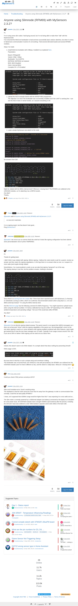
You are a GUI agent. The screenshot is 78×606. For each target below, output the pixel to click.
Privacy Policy (47, 597)
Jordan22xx (38, 541)
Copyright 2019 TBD (19, 597)
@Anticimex (11, 227)
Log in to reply (67, 205)
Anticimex (11, 236)
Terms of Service (59, 597)
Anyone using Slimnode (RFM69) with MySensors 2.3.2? (33, 216)
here (50, 50)
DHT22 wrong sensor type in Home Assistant (30, 546)
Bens (20, 534)
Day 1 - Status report (20, 505)
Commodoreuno (39, 548)
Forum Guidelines (34, 597)
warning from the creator (22, 298)
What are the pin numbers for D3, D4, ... (28, 530)
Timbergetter (15, 518)
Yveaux (10, 213)
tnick (36, 524)
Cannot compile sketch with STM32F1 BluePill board (33, 522)
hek (36, 507)
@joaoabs (29, 213)
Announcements (17, 507)
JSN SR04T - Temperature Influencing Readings (31, 513)
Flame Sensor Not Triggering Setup (26, 539)
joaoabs (10, 29)
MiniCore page (13, 306)
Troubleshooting (17, 515)
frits (9, 374)
